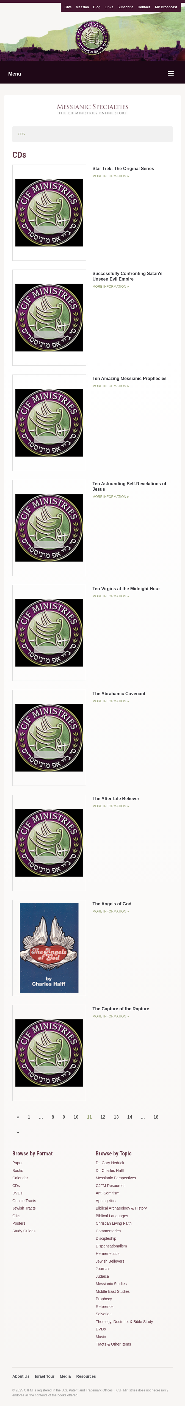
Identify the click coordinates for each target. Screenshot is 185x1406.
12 (102, 1117)
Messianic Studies (111, 1284)
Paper (17, 1163)
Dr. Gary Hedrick (110, 1163)
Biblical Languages (112, 1216)
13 (116, 1117)
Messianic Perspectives (116, 1178)
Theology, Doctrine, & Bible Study (124, 1321)
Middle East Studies (113, 1291)
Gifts (16, 1216)
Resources (86, 1376)
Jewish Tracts (24, 1208)
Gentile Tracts (24, 1201)
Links (109, 7)
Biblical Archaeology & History (121, 1208)
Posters (18, 1223)
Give (68, 7)
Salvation (104, 1314)
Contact (144, 7)
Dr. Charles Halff (110, 1170)
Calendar (20, 1178)
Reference (105, 1306)
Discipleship (106, 1238)
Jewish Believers (110, 1261)
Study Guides (23, 1231)
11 (89, 1117)
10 (76, 1117)
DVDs (17, 1193)
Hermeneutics (107, 1253)
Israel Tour (44, 1376)
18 (156, 1117)
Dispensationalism (111, 1246)
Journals (103, 1268)
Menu (14, 74)
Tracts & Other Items (113, 1344)
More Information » (110, 176)
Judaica (102, 1276)
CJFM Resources (110, 1185)
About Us (20, 1376)
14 (129, 1117)
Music (101, 1337)
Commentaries (108, 1231)
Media (65, 1376)
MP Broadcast (166, 7)
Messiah (82, 7)
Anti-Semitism (107, 1193)
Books (17, 1170)
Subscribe (125, 7)
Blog (97, 7)
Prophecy (104, 1299)
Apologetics (105, 1201)
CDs (16, 1185)
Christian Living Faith (114, 1223)
